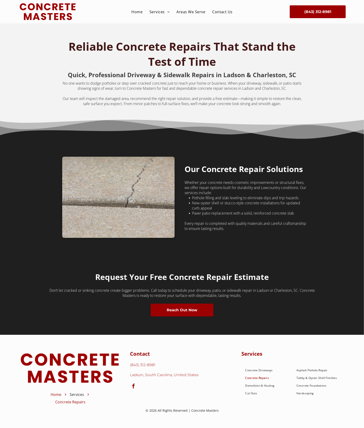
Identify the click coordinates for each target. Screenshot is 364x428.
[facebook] (133, 387)
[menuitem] (137, 11)
